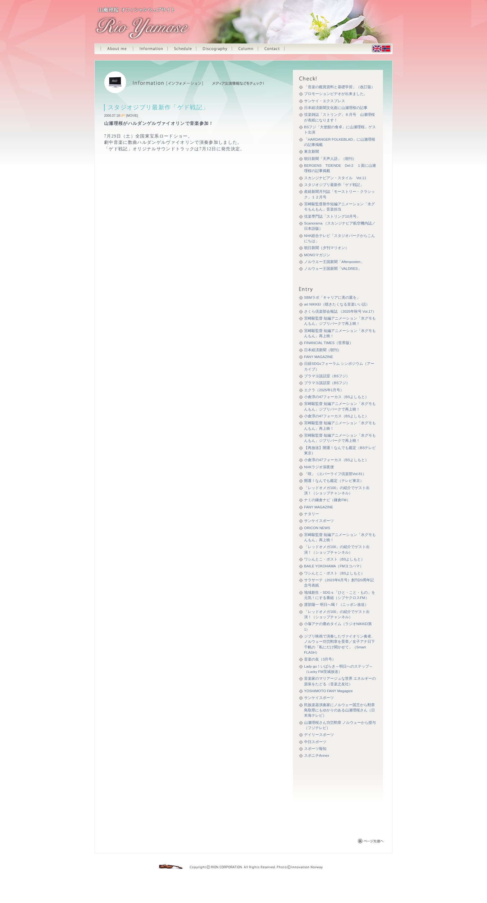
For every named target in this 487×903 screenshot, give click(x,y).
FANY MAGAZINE (318, 357)
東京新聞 (311, 151)
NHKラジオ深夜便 (319, 467)
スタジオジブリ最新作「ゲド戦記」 (334, 185)
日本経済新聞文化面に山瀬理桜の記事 (335, 108)
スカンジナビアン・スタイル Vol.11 (335, 178)
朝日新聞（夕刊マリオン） (326, 248)
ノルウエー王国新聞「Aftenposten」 (334, 262)
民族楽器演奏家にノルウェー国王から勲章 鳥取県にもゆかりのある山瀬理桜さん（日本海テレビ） (341, 710)
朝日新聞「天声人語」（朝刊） (330, 159)
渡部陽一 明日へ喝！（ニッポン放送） (336, 604)
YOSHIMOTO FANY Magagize (328, 691)
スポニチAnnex (316, 755)
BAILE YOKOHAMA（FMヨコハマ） (333, 566)
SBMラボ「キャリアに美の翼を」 (332, 297)
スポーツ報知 (315, 749)
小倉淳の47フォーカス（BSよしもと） (336, 397)
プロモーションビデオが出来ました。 (335, 94)
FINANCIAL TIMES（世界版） (328, 343)
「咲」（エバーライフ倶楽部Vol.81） (335, 474)
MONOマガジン (317, 255)
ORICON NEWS (317, 528)
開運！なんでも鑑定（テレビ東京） (334, 481)
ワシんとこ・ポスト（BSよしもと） (334, 559)
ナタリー (311, 514)
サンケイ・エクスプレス (324, 101)
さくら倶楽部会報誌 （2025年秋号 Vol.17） (340, 311)
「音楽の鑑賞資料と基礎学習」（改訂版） (339, 87)
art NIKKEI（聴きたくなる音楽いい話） (337, 304)
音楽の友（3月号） (320, 659)
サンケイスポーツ (319, 521)
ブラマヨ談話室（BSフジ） (327, 376)
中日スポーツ (315, 742)
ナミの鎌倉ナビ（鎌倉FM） (327, 500)
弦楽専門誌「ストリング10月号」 (332, 216)
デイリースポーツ (319, 735)
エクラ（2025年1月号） (324, 390)
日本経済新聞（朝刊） (322, 350)
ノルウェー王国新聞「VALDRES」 (333, 268)
